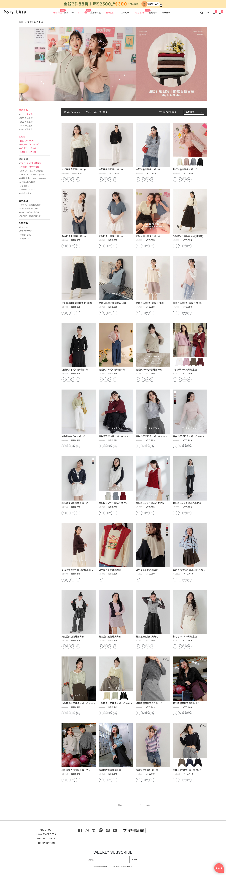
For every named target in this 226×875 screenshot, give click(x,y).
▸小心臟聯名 (24, 186)
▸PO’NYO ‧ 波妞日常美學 (30, 205)
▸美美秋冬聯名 (25, 193)
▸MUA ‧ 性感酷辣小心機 (29, 212)
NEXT (150, 805)
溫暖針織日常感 (35, 22)
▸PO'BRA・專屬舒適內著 (30, 216)
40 (95, 112)
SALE (22, 136)
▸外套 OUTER (25, 239)
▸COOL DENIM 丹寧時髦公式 (31, 175)
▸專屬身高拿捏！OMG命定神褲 (32, 178)
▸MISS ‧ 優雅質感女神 (28, 208)
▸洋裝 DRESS (25, 235)
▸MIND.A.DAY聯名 (27, 182)
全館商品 (23, 223)
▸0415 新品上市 (25, 129)
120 (105, 112)
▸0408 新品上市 (25, 126)
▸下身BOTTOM (25, 231)
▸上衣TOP (23, 227)
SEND (135, 859)
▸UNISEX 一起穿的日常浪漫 (31, 171)
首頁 (21, 22)
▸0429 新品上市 (25, 118)
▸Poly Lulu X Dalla (27, 190)
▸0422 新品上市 (25, 122)
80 (100, 112)
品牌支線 (23, 200)
